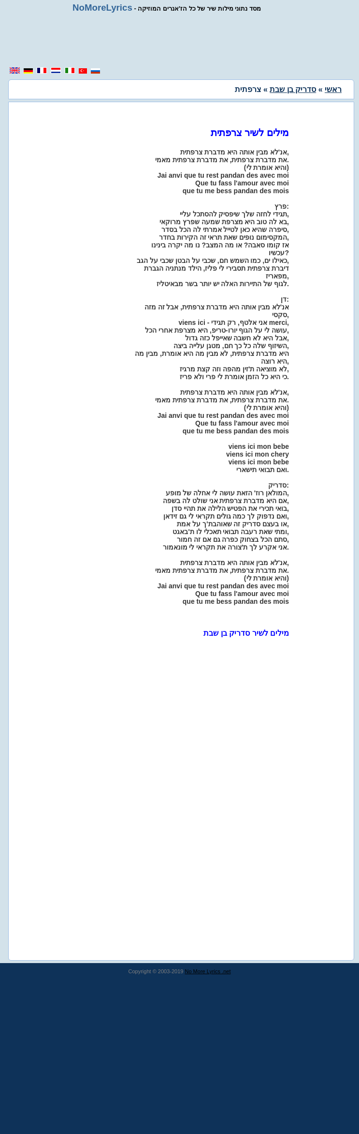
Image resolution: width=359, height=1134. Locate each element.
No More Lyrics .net (208, 971)
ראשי (333, 89)
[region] (183, 39)
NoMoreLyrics (102, 7)
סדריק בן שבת (293, 89)
